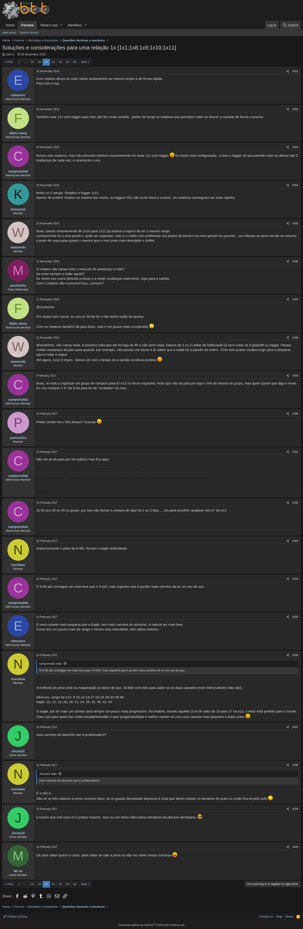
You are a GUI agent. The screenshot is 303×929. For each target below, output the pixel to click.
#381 (295, 71)
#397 (295, 727)
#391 (295, 451)
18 (32, 62)
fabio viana (18, 133)
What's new (49, 25)
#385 (295, 223)
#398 (295, 765)
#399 (295, 809)
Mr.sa (18, 871)
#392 (295, 502)
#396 (295, 655)
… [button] (25, 62)
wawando (18, 247)
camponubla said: (50, 663)
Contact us (266, 916)
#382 (295, 109)
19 (39, 62)
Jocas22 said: (48, 773)
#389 (295, 375)
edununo (18, 95)
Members (75, 25)
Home (10, 25)
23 (67, 62)
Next (84, 62)
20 (46, 62)
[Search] (290, 25)
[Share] (288, 71)
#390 (295, 413)
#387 (295, 299)
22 (60, 62)
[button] (61, 25)
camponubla (18, 171)
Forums (27, 25)
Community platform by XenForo (151, 925)
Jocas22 (18, 751)
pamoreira (18, 438)
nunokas (18, 565)
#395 (295, 617)
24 (74, 62)
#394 (295, 579)
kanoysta (18, 209)
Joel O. (10, 54)
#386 (295, 261)
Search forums (29, 32)
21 (53, 62)
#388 (295, 337)
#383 (295, 147)
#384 (295, 185)
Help (279, 916)
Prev (10, 62)
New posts (9, 32)
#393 (295, 541)
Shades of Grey (15, 916)
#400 (295, 847)
